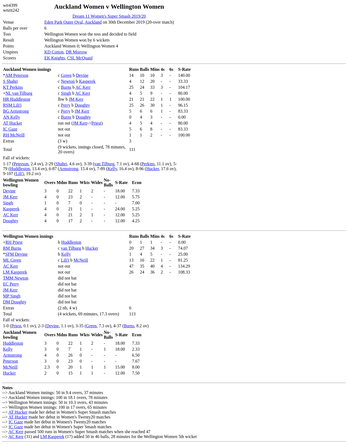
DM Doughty (14, 302)
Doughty (82, 105)
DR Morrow (76, 52)
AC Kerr (83, 87)
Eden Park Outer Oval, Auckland (73, 22)
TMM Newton (15, 278)
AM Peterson (16, 75)
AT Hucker (12, 123)
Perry (65, 105)
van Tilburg (104, 163)
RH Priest (14, 242)
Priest (96, 123)
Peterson (21, 163)
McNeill (81, 260)
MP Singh (11, 296)
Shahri (61, 163)
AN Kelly (11, 117)
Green (66, 75)
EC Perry (11, 284)
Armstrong (68, 168)
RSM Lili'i (12, 105)
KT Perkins (13, 87)
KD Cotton (54, 52)
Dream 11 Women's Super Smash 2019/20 (109, 16)
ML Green (12, 260)
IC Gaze (10, 129)
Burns (66, 87)
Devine (82, 75)
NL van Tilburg (18, 93)
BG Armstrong (16, 111)
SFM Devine (16, 254)
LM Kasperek (15, 272)
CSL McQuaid (79, 58)
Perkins (147, 163)
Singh (66, 93)
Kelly (112, 168)
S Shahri (10, 81)
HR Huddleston (16, 99)
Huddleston (20, 168)
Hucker (152, 168)
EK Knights (54, 58)
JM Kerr (76, 99)
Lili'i (20, 173)
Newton (68, 81)
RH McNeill (14, 135)
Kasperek (87, 81)
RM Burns (12, 248)
